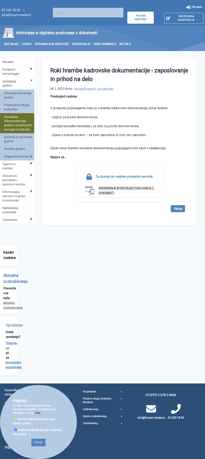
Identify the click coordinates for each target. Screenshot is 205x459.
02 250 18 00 (11, 10)
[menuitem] (11, 44)
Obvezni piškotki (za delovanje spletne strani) (34, 421)
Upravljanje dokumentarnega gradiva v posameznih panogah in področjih (18, 123)
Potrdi (38, 442)
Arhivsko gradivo (14, 148)
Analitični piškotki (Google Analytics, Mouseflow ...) (37, 432)
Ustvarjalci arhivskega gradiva (17, 95)
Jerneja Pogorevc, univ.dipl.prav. (94, 88)
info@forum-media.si (16, 15)
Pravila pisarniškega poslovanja (16, 107)
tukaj (37, 413)
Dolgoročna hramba (18, 156)
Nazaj (178, 209)
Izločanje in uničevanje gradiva (18, 139)
